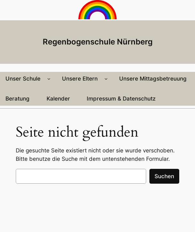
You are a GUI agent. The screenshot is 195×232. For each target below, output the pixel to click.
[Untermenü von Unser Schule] (48, 78)
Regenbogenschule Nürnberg (98, 41)
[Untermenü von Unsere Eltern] (106, 78)
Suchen (164, 176)
